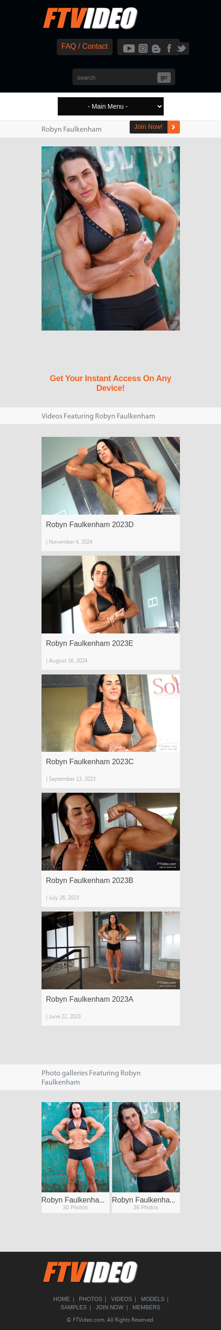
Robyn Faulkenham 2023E (89, 643)
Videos (121, 1299)
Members (146, 1307)
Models (153, 1299)
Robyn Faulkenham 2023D (90, 525)
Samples (73, 1307)
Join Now (110, 1307)
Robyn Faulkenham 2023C (90, 762)
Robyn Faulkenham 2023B (89, 880)
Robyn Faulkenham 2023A (89, 999)
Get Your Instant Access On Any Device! (110, 383)
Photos (90, 1299)
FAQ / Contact (84, 46)
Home (62, 1299)
